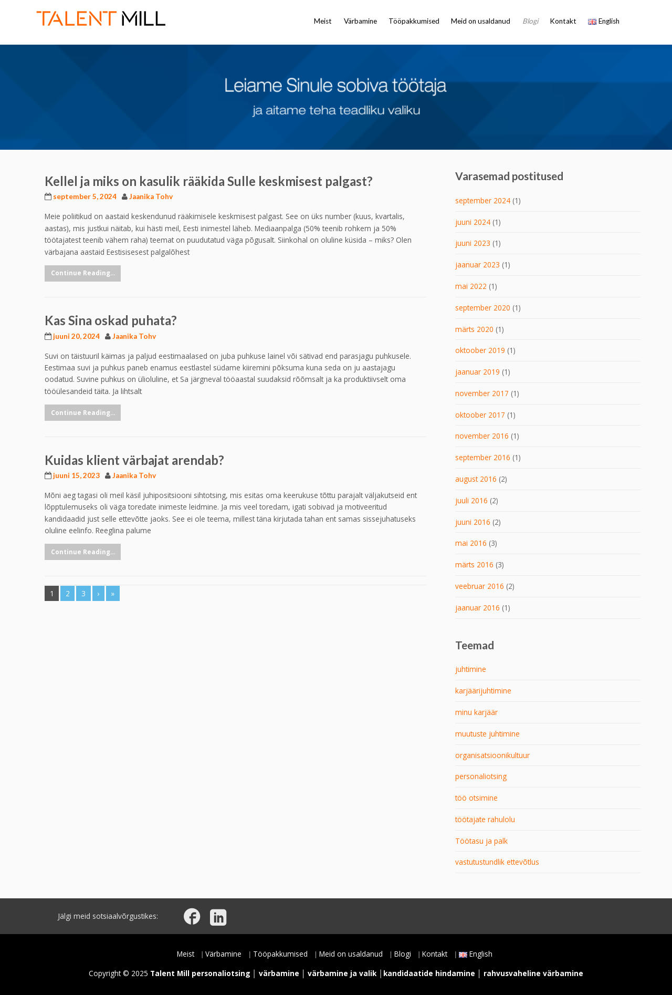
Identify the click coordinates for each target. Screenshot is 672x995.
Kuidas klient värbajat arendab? (134, 460)
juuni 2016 (472, 522)
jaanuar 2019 (477, 372)
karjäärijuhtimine (483, 691)
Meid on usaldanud (480, 21)
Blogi (530, 21)
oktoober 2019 (480, 350)
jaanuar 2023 (477, 265)
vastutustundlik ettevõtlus (497, 862)
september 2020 (482, 308)
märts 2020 (474, 329)
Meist (323, 21)
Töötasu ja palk (481, 841)
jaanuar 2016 (477, 608)
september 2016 (482, 457)
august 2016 (476, 479)
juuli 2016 (471, 500)
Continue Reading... (83, 273)
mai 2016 (471, 543)
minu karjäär (476, 712)
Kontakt (563, 21)
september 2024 (482, 200)
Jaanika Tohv (151, 196)
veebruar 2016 (479, 586)
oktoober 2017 (480, 415)
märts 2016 (474, 564)
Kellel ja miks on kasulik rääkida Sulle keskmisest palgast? (209, 181)
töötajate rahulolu (485, 819)
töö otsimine (476, 798)
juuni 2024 (472, 222)
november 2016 (482, 436)
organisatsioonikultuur (492, 755)
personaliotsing (481, 776)
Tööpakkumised (413, 21)
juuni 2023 (472, 243)
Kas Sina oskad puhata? (111, 320)
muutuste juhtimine (487, 734)
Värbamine (360, 21)
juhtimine (470, 669)
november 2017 (482, 393)
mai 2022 (471, 286)
